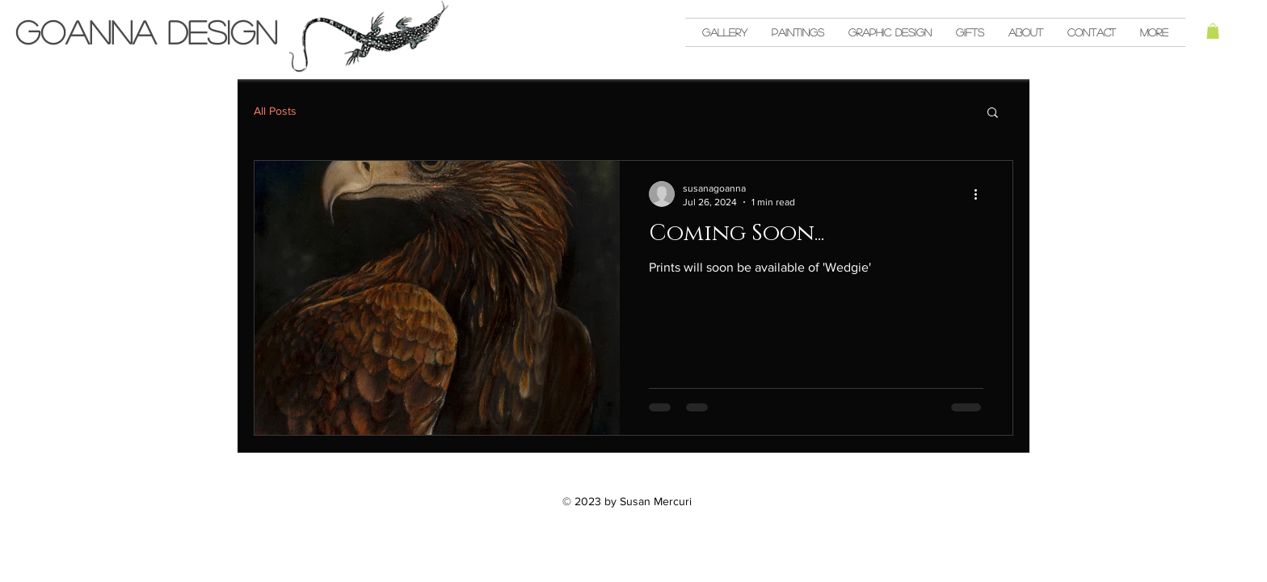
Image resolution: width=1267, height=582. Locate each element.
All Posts (275, 110)
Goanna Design (146, 31)
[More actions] (981, 194)
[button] (1212, 31)
